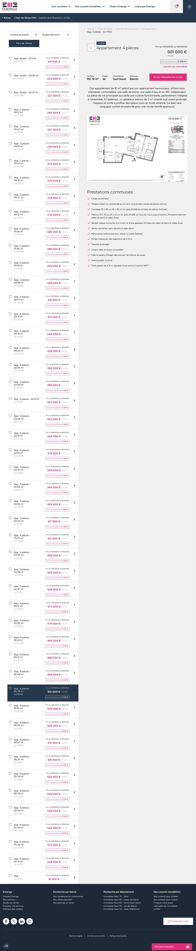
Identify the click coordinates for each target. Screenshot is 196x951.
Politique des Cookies (118, 936)
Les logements (149, 29)
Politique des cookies (13, 909)
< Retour (6, 18)
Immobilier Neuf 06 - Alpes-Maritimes (121, 909)
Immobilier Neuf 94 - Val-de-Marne (120, 906)
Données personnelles (96, 936)
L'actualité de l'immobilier (166, 906)
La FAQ (157, 909)
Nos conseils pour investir (166, 900)
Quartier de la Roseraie (127, 29)
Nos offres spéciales (62, 900)
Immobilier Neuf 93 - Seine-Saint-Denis (122, 903)
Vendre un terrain (11, 903)
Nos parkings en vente (63, 903)
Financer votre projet (163, 903)
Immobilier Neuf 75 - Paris (116, 896)
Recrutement (9, 900)
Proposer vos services (13, 906)
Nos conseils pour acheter (166, 896)
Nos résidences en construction (68, 896)
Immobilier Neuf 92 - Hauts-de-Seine (121, 900)
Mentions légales (76, 936)
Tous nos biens (105, 29)
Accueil (90, 29)
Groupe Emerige (10, 896)
